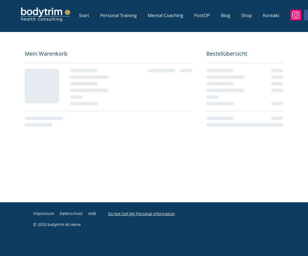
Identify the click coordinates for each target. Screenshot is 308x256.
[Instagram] (295, 15)
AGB (92, 213)
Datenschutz (71, 213)
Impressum (43, 213)
